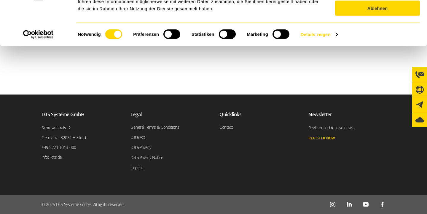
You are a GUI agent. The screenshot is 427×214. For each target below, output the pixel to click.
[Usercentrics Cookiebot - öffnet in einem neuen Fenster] (38, 76)
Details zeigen (315, 75)
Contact (226, 127)
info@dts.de (52, 157)
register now (321, 138)
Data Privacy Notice (146, 157)
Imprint (136, 167)
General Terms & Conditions (154, 127)
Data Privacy (140, 147)
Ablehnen (377, 49)
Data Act (137, 137)
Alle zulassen (377, 14)
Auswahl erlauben (377, 32)
